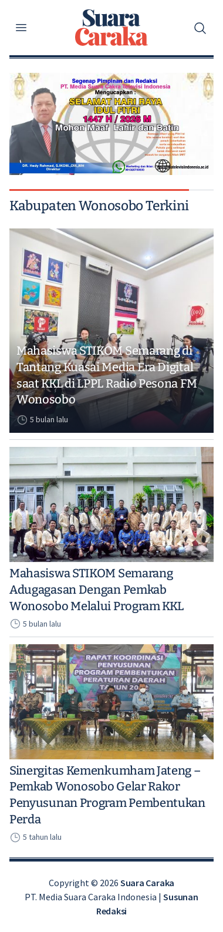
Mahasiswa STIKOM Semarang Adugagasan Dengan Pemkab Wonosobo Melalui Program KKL (96, 589)
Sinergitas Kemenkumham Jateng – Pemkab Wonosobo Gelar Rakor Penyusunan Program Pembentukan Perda (107, 795)
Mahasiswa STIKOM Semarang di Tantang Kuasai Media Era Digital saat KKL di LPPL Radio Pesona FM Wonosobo (106, 375)
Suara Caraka (147, 883)
